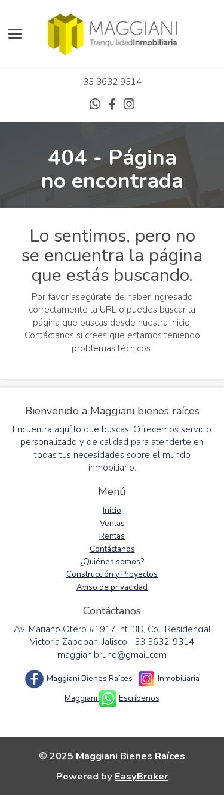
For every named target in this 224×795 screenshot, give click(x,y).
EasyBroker (141, 776)
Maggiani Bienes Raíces (90, 678)
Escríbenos (139, 698)
